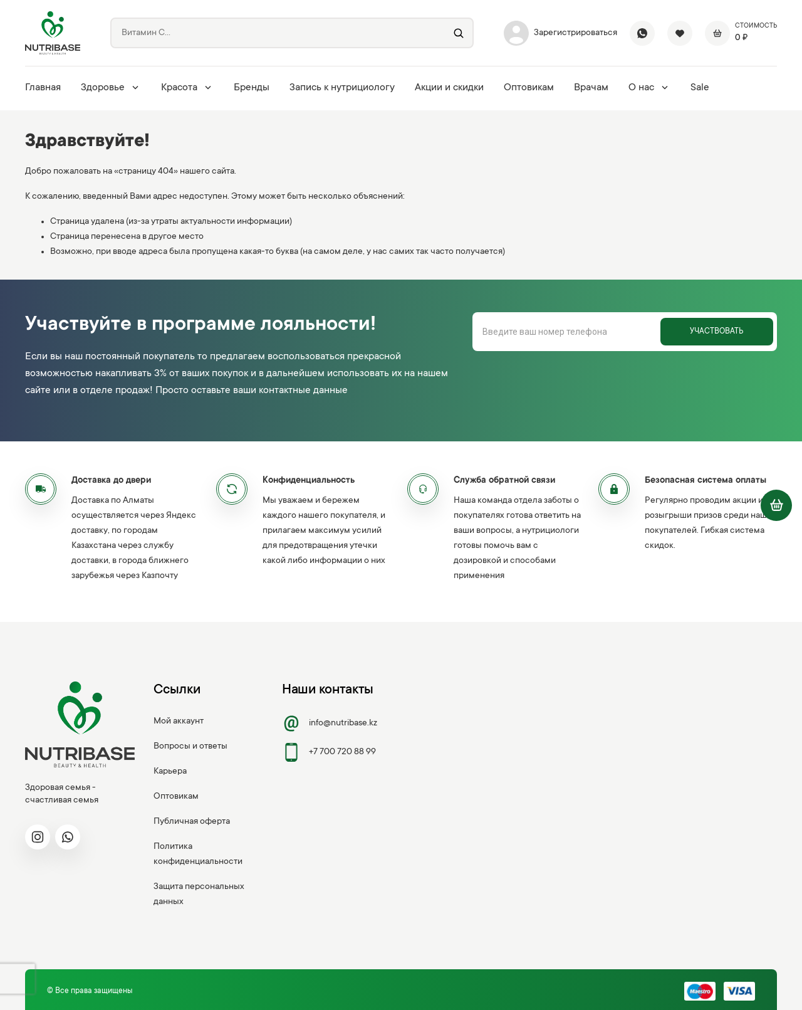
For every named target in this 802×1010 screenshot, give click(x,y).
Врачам (591, 87)
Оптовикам (529, 87)
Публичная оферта (192, 822)
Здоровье (111, 87)
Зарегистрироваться (560, 33)
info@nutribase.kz (329, 723)
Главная (43, 87)
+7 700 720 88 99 (329, 752)
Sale (699, 87)
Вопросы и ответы (190, 747)
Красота (187, 87)
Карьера (170, 772)
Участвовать (716, 331)
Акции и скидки (449, 87)
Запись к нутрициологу (342, 87)
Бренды (251, 87)
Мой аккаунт (179, 722)
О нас (649, 87)
